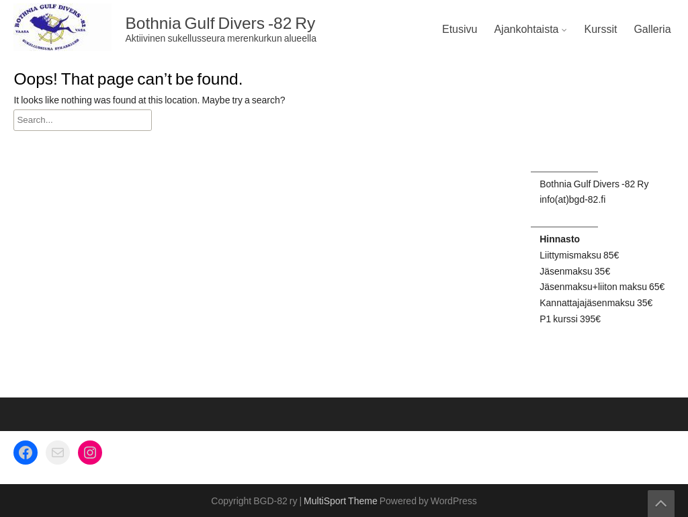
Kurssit (600, 29)
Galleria (652, 29)
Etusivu (459, 29)
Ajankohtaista (526, 29)
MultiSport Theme (342, 501)
